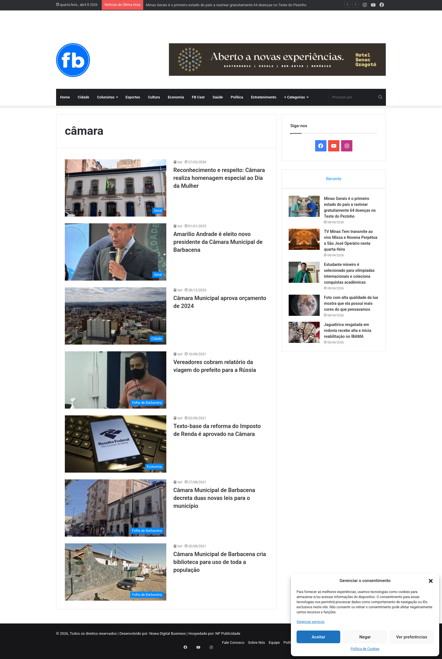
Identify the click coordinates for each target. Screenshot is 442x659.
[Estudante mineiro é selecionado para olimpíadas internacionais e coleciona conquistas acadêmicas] (305, 273)
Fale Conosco (233, 642)
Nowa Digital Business (167, 633)
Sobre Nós (256, 642)
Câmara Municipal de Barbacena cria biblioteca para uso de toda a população (219, 562)
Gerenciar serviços (310, 622)
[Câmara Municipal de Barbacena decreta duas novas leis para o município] (115, 508)
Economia (176, 97)
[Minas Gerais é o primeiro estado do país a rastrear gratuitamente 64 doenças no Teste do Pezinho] (305, 207)
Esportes (132, 97)
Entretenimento (263, 97)
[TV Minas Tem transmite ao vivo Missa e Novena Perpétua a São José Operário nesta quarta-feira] (305, 240)
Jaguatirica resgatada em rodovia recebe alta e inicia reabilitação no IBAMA (349, 338)
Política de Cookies (365, 649)
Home (65, 97)
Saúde (218, 97)
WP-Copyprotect (46, 656)
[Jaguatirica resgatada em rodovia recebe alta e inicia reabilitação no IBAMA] (305, 339)
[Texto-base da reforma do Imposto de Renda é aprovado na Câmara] (115, 444)
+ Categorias (294, 97)
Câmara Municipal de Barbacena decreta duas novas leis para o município (214, 498)
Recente (333, 178)
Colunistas (105, 97)
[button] (431, 581)
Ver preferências (411, 637)
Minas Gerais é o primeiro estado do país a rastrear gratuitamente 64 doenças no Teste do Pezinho (226, 5)
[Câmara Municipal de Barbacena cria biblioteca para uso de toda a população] (115, 572)
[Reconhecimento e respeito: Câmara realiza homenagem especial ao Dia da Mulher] (115, 188)
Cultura (154, 97)
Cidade (83, 97)
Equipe (274, 642)
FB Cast (198, 97)
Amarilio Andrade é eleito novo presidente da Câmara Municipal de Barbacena (217, 242)
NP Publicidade (227, 633)
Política (237, 97)
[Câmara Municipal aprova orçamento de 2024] (115, 316)
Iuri (180, 162)
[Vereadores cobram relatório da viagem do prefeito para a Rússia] (115, 380)
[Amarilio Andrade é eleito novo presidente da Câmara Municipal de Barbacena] (115, 252)
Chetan (29, 656)
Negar (365, 637)
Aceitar (318, 637)
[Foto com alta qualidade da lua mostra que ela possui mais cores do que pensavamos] (305, 306)
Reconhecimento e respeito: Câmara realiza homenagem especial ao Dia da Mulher (219, 178)
